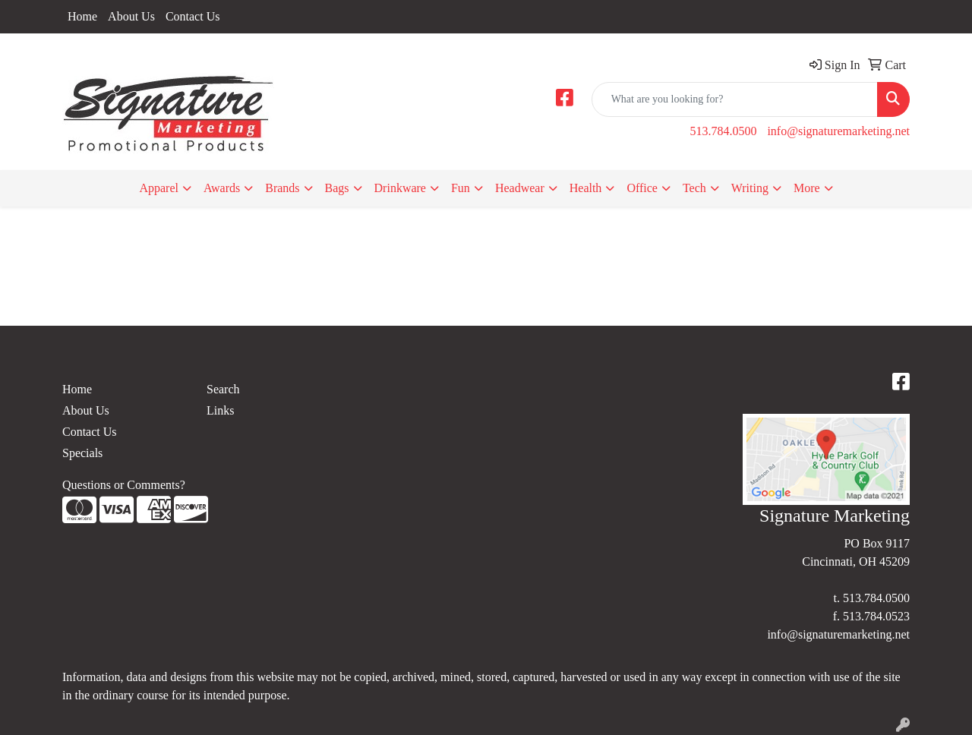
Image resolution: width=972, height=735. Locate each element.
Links (220, 410)
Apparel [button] (158, 187)
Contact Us (193, 16)
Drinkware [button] (400, 187)
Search (223, 389)
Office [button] (642, 187)
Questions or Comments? (123, 484)
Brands (282, 187)
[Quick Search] (735, 99)
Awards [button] (222, 187)
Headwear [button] (519, 187)
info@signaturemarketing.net (838, 131)
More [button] (807, 187)
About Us (131, 16)
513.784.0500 (723, 131)
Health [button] (586, 187)
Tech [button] (694, 187)
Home (82, 16)
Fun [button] (460, 187)
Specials (82, 452)
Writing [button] (749, 187)
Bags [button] (337, 187)
